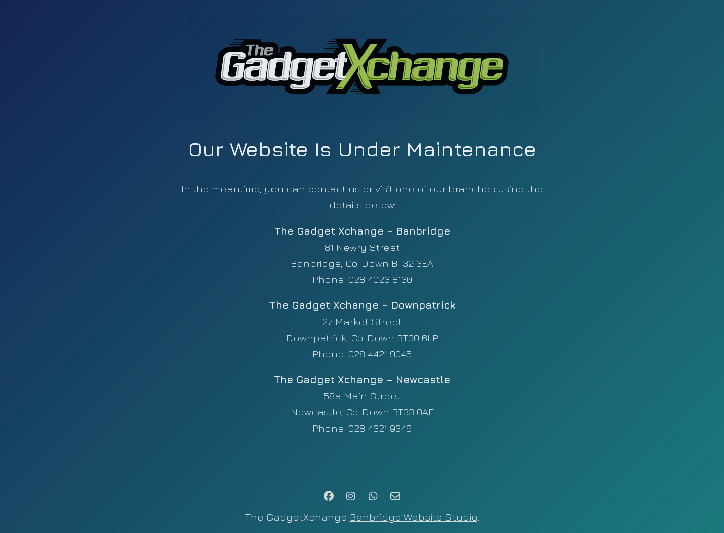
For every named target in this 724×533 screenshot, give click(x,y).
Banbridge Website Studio (413, 517)
